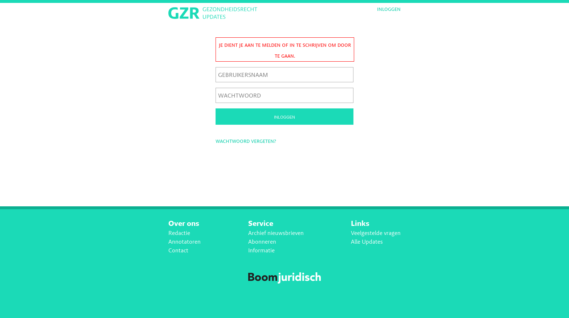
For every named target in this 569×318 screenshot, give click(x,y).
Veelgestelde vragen (376, 233)
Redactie (179, 233)
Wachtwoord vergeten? (246, 141)
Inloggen (389, 9)
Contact (178, 250)
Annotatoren (184, 241)
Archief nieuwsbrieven (276, 233)
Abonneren (262, 241)
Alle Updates (367, 241)
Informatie (261, 250)
